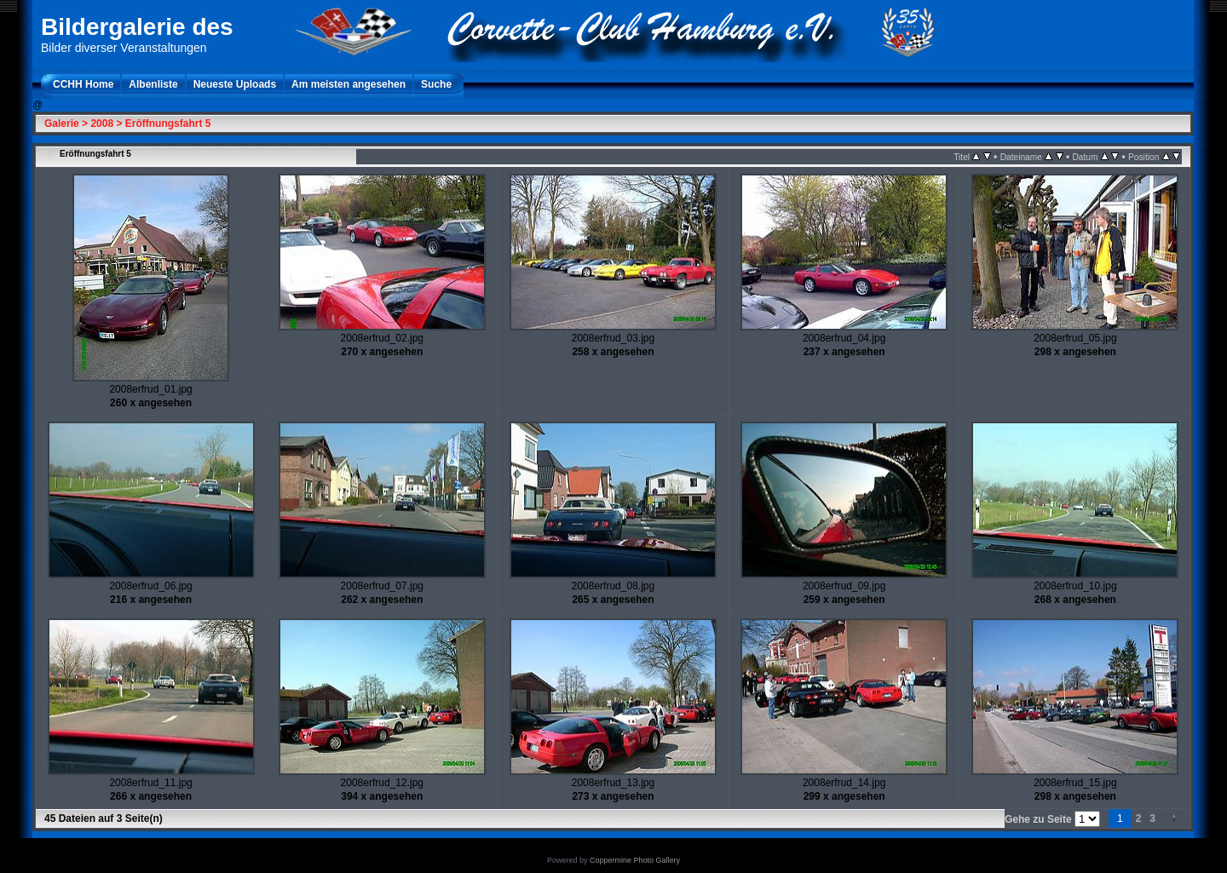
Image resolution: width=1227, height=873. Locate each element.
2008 (101, 123)
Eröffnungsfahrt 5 (168, 123)
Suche (436, 84)
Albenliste (153, 84)
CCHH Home (83, 84)
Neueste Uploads (234, 84)
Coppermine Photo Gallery (635, 860)
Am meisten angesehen (348, 84)
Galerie (61, 123)
